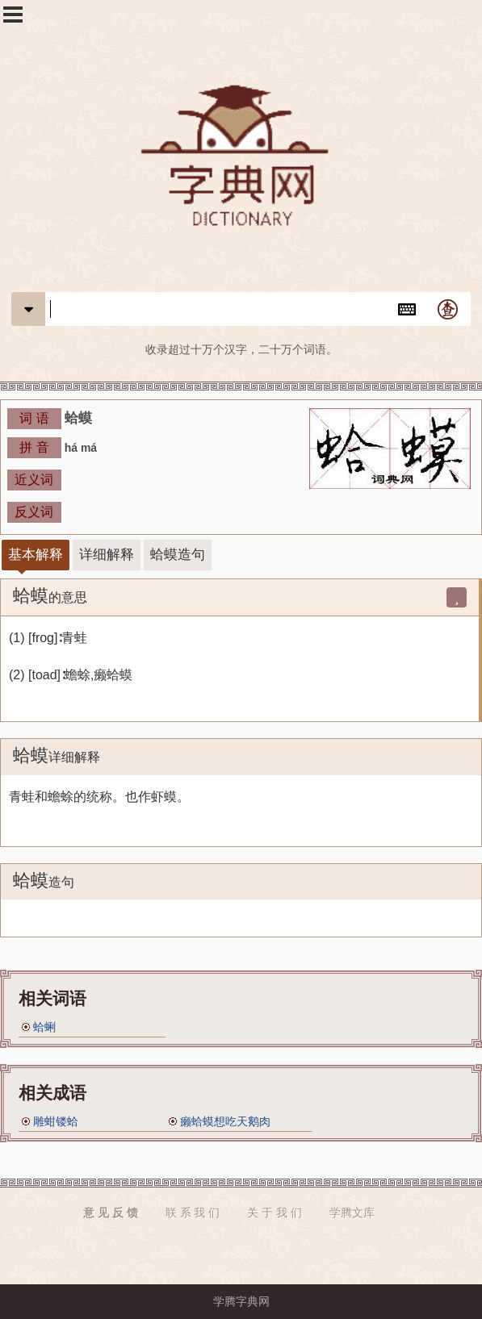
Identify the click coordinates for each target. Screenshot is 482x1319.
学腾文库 (352, 1212)
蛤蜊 (44, 1027)
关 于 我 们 (274, 1212)
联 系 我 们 (193, 1212)
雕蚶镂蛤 (55, 1121)
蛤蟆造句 (177, 554)
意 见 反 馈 (110, 1212)
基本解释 (35, 554)
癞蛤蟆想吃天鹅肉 (225, 1121)
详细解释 (106, 554)
